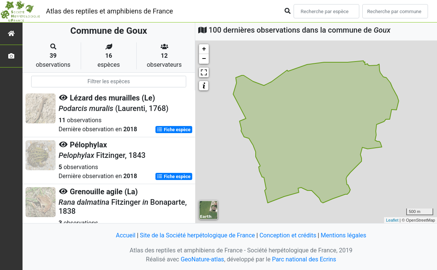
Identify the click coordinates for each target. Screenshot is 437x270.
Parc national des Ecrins (304, 259)
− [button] (204, 58)
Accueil (125, 235)
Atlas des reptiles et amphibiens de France (109, 11)
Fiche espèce (173, 129)
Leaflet (392, 220)
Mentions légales (343, 235)
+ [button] (204, 49)
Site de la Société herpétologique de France (197, 235)
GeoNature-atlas (202, 259)
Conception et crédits (287, 235)
